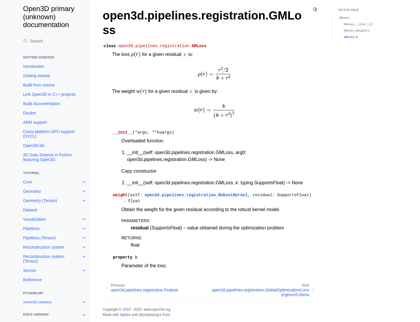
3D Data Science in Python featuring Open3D (47, 157)
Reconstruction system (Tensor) (43, 258)
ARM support (35, 122)
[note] (53, 315)
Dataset (30, 210)
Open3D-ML (34, 145)
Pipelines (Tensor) (39, 238)
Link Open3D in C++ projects (49, 94)
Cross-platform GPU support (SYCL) (49, 134)
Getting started (36, 75)
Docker (29, 113)
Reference (32, 279)
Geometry (32, 191)
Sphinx (125, 315)
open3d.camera (37, 302)
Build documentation (41, 103)
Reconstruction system (43, 247)
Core (27, 182)
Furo (166, 315)
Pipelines (31, 228)
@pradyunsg (149, 315)
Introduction (33, 66)
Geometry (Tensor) (40, 200)
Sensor (29, 270)
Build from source (39, 85)
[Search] (53, 41)
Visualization (34, 219)
